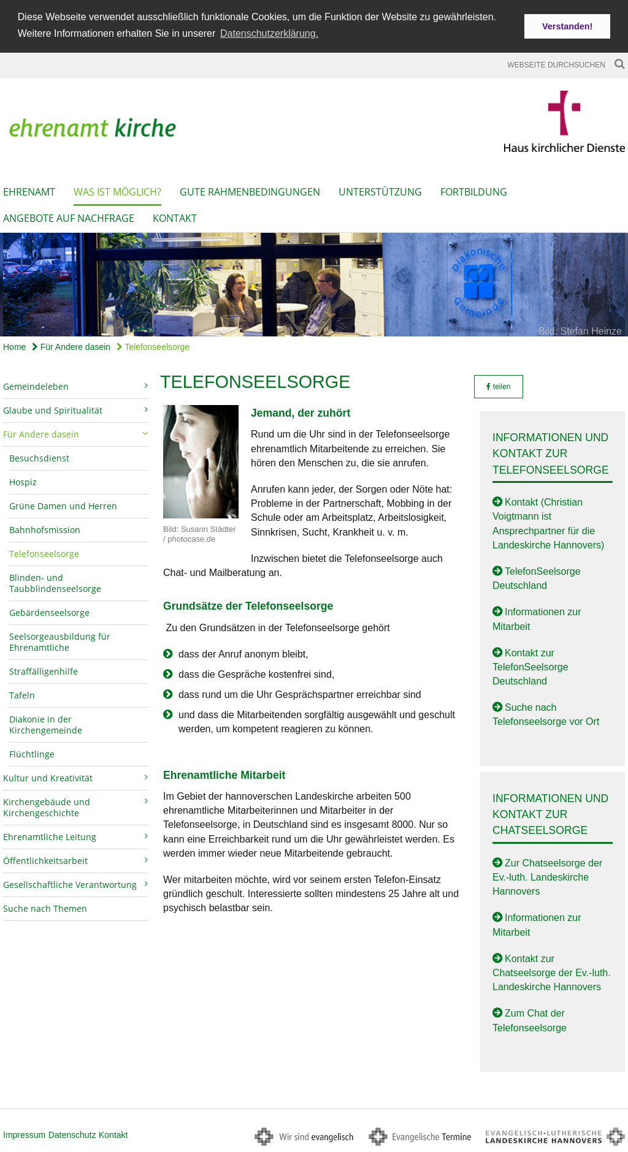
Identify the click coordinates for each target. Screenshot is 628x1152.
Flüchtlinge (32, 753)
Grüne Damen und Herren (63, 504)
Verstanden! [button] (567, 26)
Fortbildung (473, 190)
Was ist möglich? (117, 190)
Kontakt (175, 217)
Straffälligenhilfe (43, 670)
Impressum (24, 1134)
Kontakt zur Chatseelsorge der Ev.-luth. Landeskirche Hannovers (551, 971)
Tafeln (22, 694)
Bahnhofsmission (44, 528)
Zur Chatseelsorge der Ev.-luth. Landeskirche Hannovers (547, 876)
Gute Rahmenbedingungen (250, 190)
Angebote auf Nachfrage (68, 217)
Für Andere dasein (71, 346)
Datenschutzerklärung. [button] (269, 33)
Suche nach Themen (45, 907)
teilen (498, 385)
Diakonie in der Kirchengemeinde (45, 723)
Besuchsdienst (39, 457)
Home (14, 346)
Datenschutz (72, 1134)
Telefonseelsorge (153, 346)
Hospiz (23, 481)
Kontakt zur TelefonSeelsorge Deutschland (530, 665)
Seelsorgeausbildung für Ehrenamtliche (59, 640)
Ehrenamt (29, 190)
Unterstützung (380, 190)
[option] (314, 283)
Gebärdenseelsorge (49, 611)
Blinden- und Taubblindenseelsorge (55, 581)
